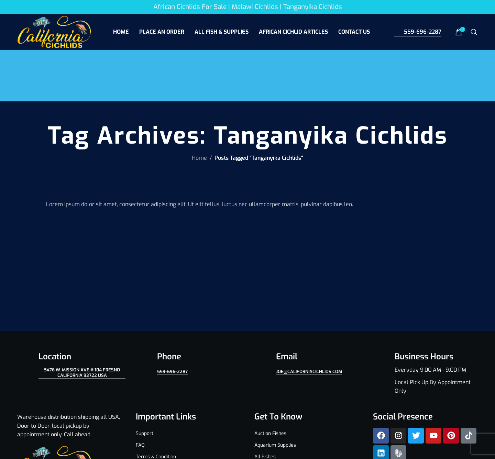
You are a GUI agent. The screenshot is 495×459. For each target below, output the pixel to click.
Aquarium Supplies (275, 445)
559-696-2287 (417, 31)
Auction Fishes (270, 433)
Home (199, 157)
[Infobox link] (425, 373)
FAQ (140, 445)
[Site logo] (54, 31)
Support (144, 433)
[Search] (474, 32)
